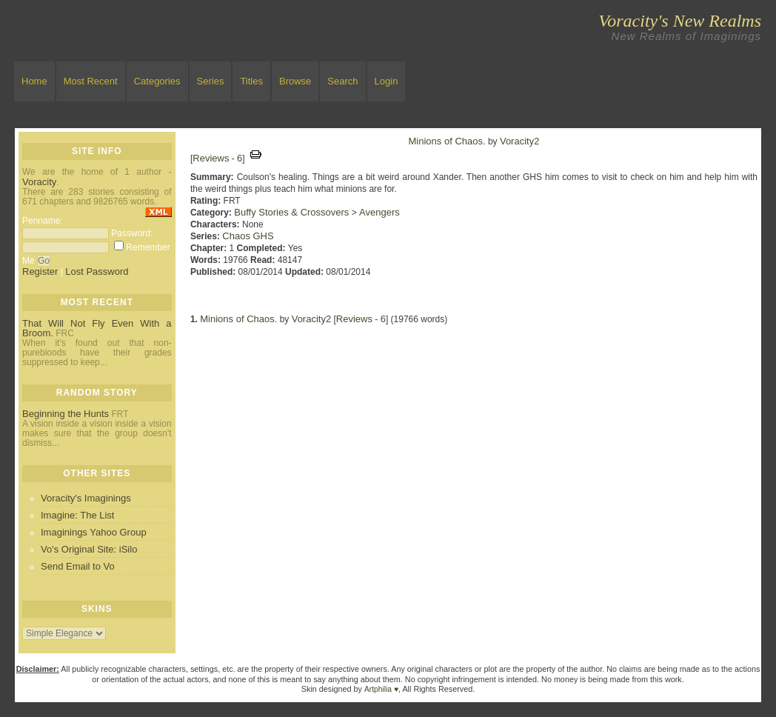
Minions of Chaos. (447, 141)
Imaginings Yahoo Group (94, 532)
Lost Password (96, 271)
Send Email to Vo (78, 566)
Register (40, 271)
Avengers (379, 212)
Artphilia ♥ (381, 689)
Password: (132, 233)
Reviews (211, 158)
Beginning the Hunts (65, 413)
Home (34, 81)
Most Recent (91, 81)
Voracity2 (519, 141)
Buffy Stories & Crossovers (291, 212)
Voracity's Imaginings (86, 498)
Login (386, 81)
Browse (295, 81)
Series (210, 81)
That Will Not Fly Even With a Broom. (97, 328)
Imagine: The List (77, 515)
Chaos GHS (247, 235)
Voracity (39, 181)
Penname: (42, 221)
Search (342, 81)
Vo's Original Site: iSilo (89, 549)
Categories (157, 81)
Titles (251, 81)
